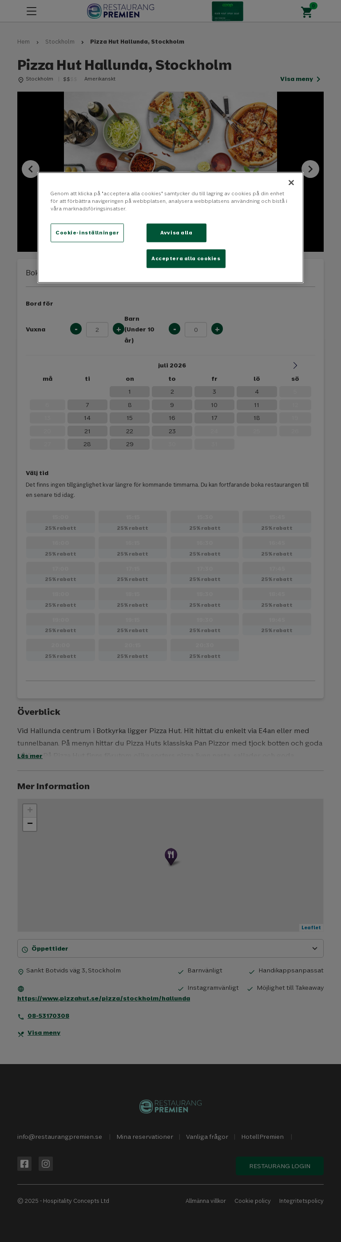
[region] (170, 227)
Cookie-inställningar (87, 232)
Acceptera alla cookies (186, 258)
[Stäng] (291, 182)
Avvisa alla (176, 232)
